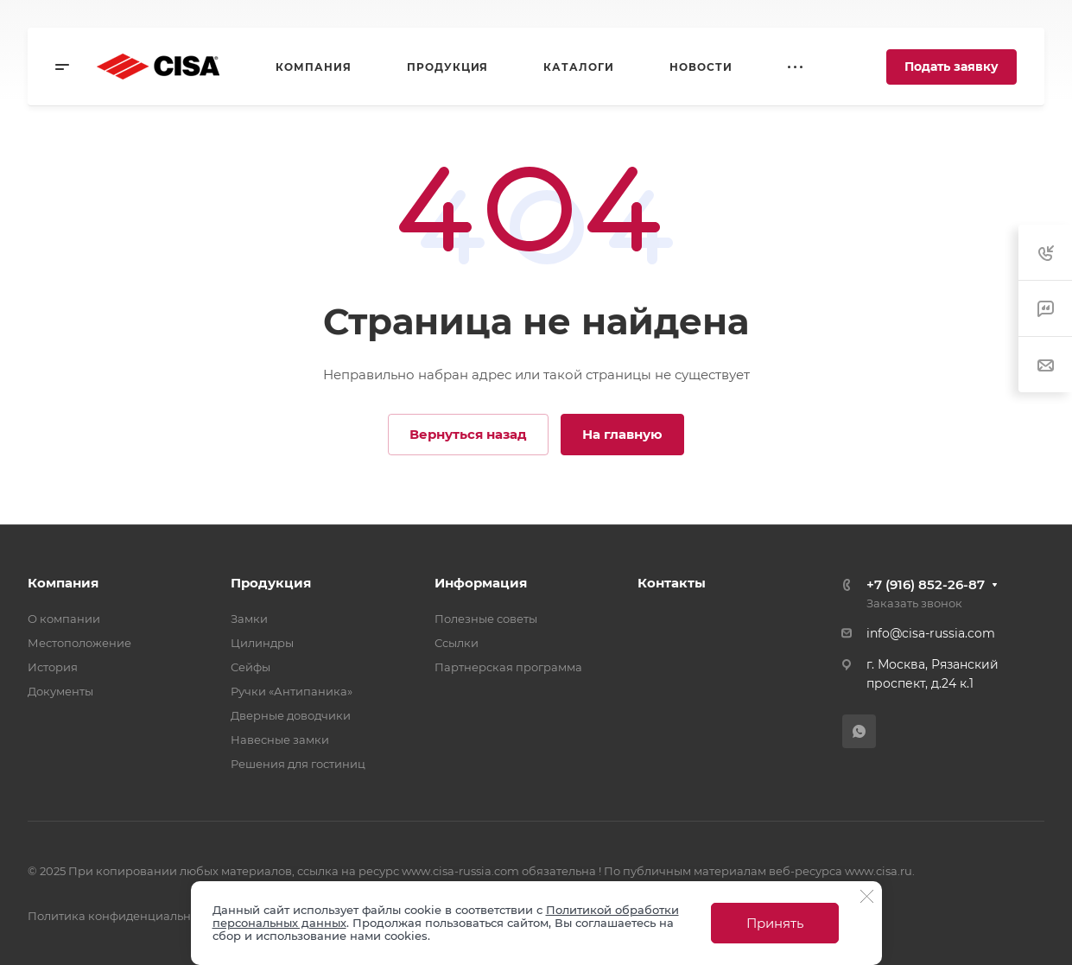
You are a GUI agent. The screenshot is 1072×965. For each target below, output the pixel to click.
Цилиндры (262, 643)
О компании (64, 618)
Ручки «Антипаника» (291, 691)
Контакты (671, 583)
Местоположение (79, 643)
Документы (60, 691)
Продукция (271, 583)
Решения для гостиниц (298, 764)
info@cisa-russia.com (930, 633)
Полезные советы (486, 618)
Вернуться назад (468, 434)
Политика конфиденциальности (122, 916)
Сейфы (250, 667)
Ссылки (457, 643)
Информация (481, 583)
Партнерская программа (508, 667)
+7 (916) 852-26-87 (925, 584)
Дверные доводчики (291, 715)
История (53, 667)
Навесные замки (280, 739)
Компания (63, 583)
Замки (249, 618)
